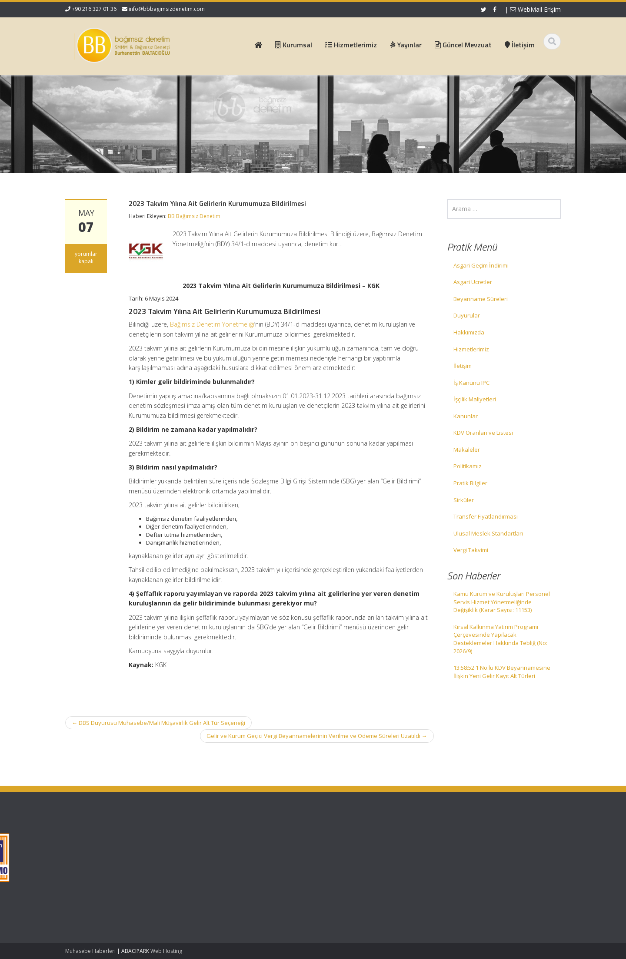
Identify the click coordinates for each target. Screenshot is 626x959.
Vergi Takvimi (470, 550)
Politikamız (467, 466)
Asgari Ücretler (472, 282)
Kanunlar (465, 416)
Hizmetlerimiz (471, 349)
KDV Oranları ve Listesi (483, 433)
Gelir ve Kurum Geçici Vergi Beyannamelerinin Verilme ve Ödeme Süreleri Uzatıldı (316, 736)
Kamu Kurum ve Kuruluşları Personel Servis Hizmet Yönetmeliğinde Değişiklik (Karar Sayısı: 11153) (501, 602)
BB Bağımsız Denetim (194, 216)
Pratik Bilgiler (470, 483)
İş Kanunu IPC (471, 383)
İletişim (462, 366)
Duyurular (466, 315)
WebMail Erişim (535, 9)
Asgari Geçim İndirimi (481, 265)
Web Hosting (166, 951)
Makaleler (466, 449)
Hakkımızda (468, 332)
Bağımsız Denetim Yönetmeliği (212, 324)
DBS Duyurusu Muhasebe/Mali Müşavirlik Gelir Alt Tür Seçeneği (158, 723)
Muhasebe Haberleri (90, 951)
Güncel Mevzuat (233, 865)
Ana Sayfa (226, 840)
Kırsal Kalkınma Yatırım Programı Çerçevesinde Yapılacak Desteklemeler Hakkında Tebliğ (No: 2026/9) (500, 639)
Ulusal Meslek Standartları (488, 533)
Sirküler (463, 500)
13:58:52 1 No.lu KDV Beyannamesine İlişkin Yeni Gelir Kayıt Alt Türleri (501, 672)
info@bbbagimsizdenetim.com (167, 9)
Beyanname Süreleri (480, 299)
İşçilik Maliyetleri (474, 399)
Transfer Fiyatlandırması (485, 516)
